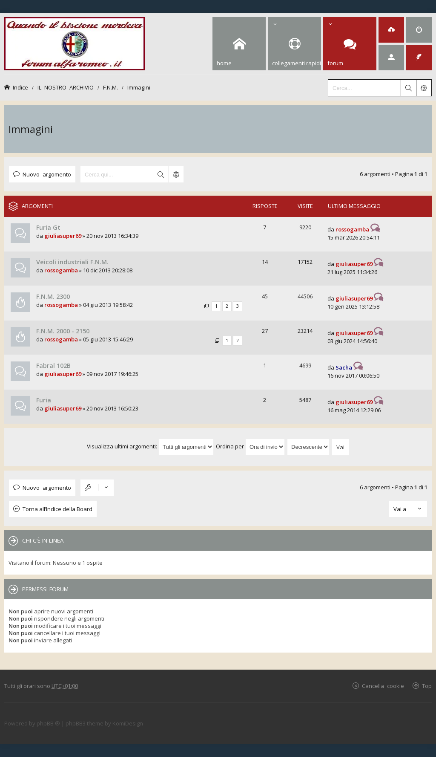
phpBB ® (48, 723)
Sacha (344, 367)
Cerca (160, 174)
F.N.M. (110, 87)
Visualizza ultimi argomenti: (150, 446)
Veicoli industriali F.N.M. (72, 262)
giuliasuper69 (62, 236)
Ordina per (250, 446)
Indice (20, 87)
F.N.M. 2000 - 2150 (62, 331)
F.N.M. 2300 (53, 296)
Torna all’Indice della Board (57, 509)
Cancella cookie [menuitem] (383, 685)
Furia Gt (48, 227)
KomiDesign (127, 723)
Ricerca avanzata (176, 174)
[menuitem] (391, 30)
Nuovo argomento (47, 174)
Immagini (138, 87)
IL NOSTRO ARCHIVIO (65, 87)
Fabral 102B (53, 365)
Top (427, 685)
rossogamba (352, 229)
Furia (43, 400)
